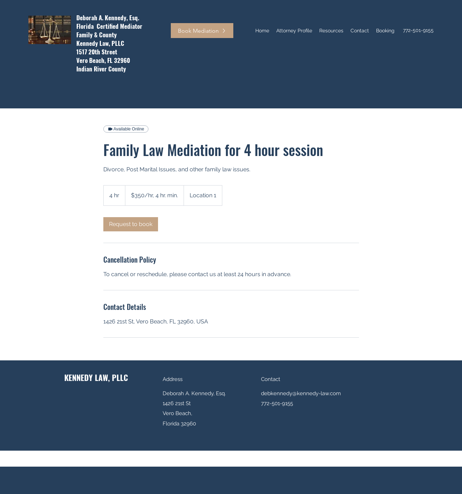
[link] (130, 224)
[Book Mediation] (202, 30)
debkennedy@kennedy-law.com (301, 393)
